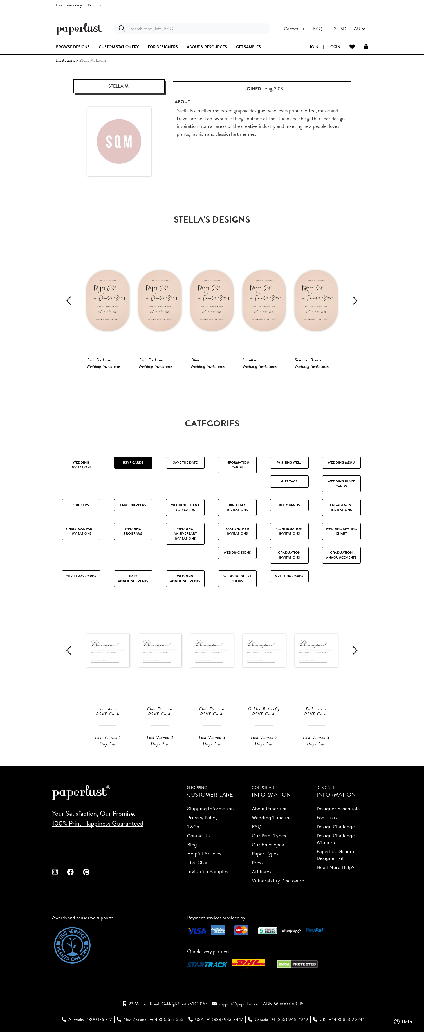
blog (192, 845)
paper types (265, 854)
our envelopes (268, 845)
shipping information (210, 809)
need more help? (336, 867)
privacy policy (202, 818)
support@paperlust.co (238, 1003)
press (258, 863)
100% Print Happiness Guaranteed (97, 823)
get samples (248, 47)
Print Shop (96, 5)
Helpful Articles (204, 854)
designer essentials (338, 809)
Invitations (65, 60)
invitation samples (207, 872)
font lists (327, 818)
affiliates (262, 872)
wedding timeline (272, 818)
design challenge (336, 827)
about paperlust (269, 809)
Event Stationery (69, 5)
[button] (349, 29)
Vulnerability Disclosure (278, 881)
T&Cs (193, 827)
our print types (269, 836)
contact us (199, 836)
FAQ (256, 827)
